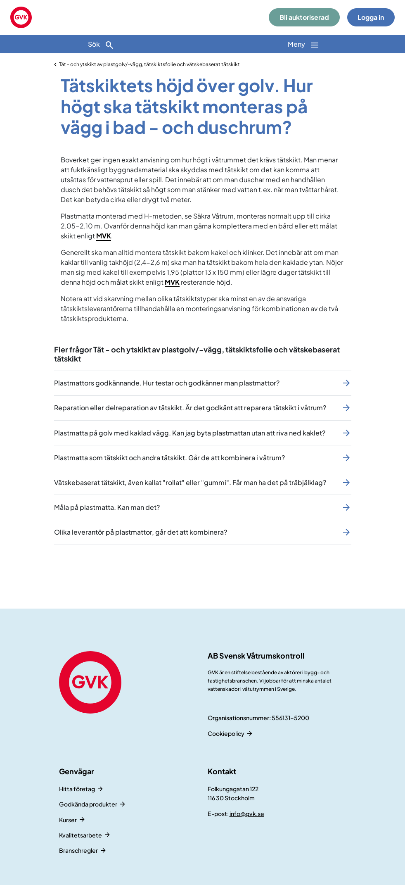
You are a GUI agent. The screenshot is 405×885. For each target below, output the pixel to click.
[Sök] (101, 44)
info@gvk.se (247, 813)
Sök (101, 45)
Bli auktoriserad (304, 17)
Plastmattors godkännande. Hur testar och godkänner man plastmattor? (166, 382)
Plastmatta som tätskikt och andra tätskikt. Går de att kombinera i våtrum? (169, 457)
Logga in (371, 17)
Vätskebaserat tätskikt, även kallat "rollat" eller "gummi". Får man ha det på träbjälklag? (190, 482)
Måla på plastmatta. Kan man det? (107, 507)
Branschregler (78, 850)
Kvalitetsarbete (80, 835)
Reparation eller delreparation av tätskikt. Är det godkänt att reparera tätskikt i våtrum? (190, 407)
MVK (103, 235)
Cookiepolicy (226, 733)
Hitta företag (77, 788)
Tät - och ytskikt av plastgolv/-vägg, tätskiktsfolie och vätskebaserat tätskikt (149, 64)
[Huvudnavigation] (304, 44)
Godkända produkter (88, 804)
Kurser (68, 819)
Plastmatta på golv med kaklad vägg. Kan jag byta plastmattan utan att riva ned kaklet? (189, 432)
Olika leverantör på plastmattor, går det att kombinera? (140, 532)
